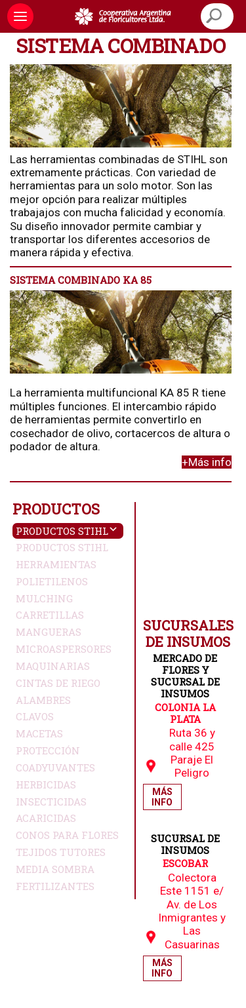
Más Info (162, 796)
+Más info (207, 462)
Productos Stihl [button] (62, 530)
